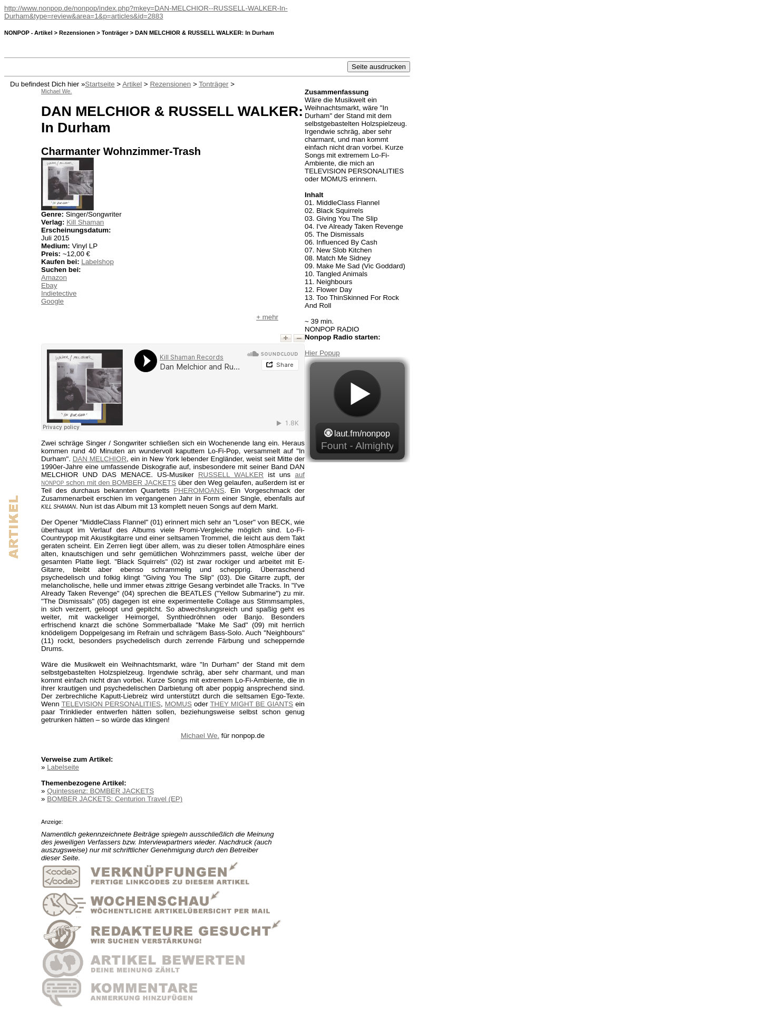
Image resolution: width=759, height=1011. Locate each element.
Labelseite (63, 767)
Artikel (132, 84)
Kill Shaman (85, 222)
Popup (329, 353)
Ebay (49, 285)
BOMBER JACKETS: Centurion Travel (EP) (114, 799)
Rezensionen (170, 84)
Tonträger (213, 84)
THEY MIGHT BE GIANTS (251, 704)
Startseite (99, 84)
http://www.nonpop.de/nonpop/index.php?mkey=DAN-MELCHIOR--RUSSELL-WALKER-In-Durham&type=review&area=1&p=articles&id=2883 (146, 12)
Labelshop (97, 262)
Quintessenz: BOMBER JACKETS (100, 791)
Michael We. (200, 736)
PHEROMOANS (198, 490)
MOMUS (178, 704)
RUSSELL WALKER (231, 475)
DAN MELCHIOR (99, 459)
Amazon (54, 277)
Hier (312, 353)
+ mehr (267, 317)
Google (52, 301)
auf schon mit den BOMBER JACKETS (173, 479)
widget (357, 409)
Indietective (58, 293)
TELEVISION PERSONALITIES (111, 704)
